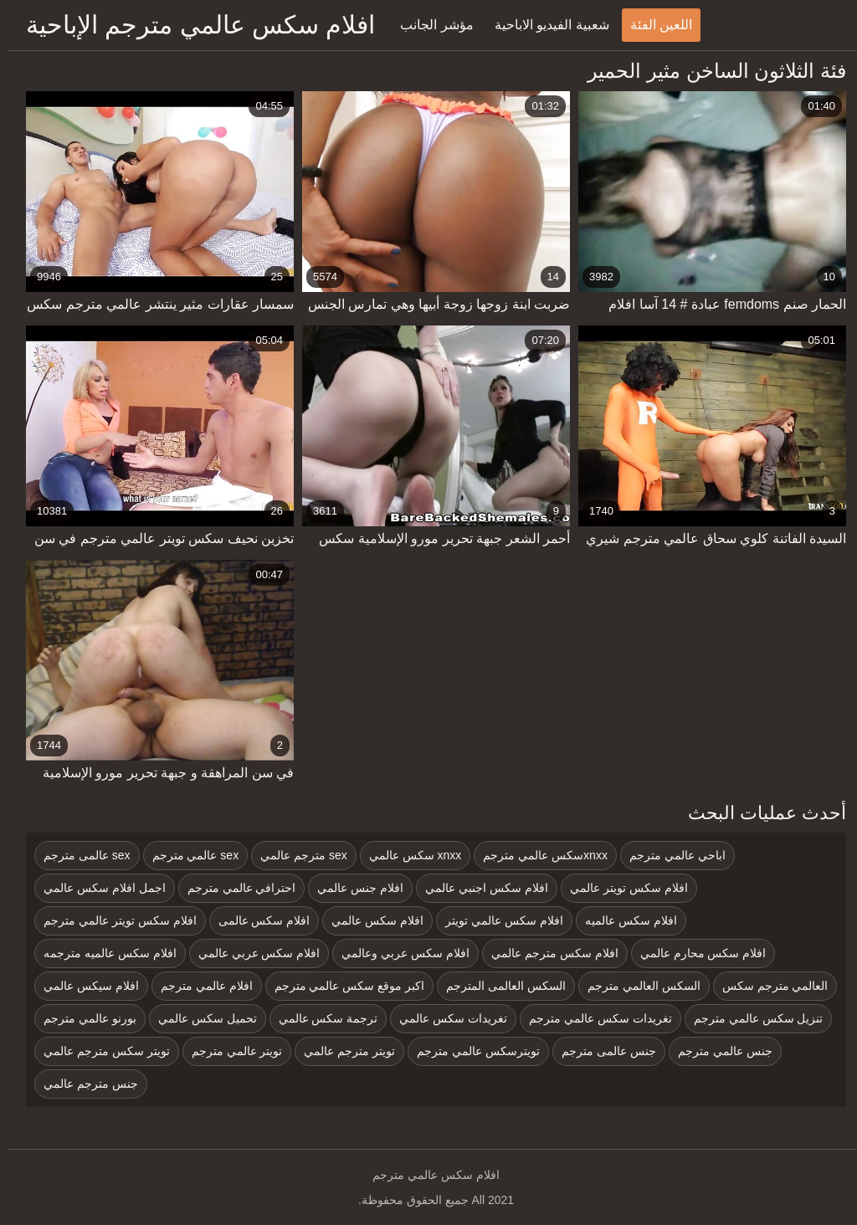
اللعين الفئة (654, 25)
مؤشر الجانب (429, 25)
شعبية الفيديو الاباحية (544, 25)
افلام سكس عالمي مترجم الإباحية (192, 24)
